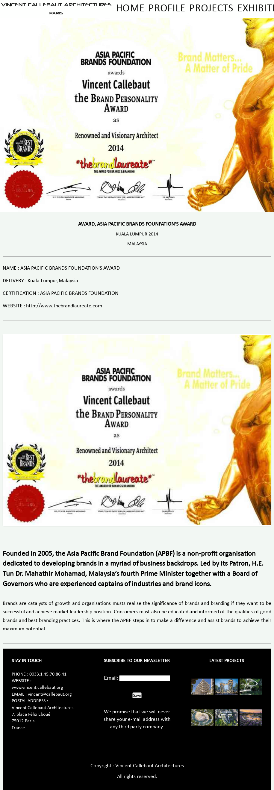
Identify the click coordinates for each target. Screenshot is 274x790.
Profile (166, 8)
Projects (211, 8)
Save (137, 695)
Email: (111, 677)
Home (130, 8)
